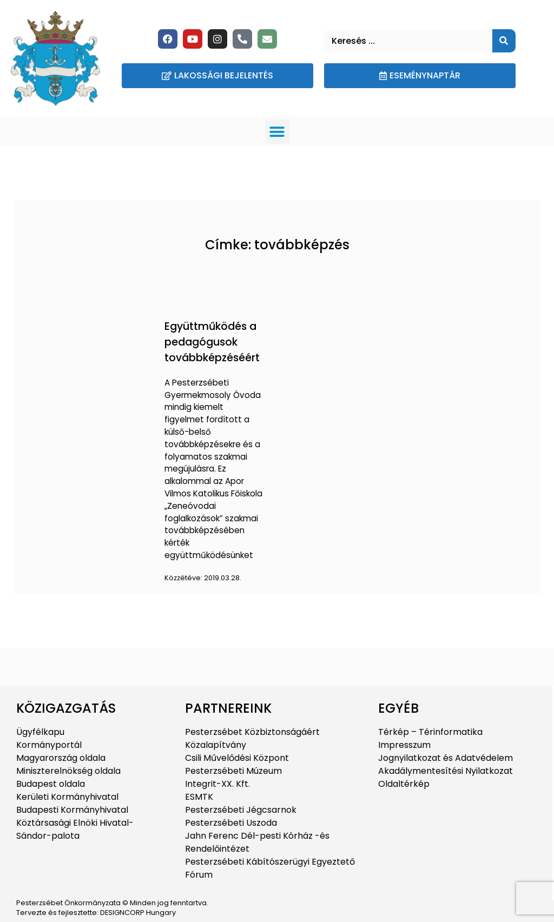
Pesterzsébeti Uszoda (231, 823)
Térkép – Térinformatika (430, 732)
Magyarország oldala (60, 758)
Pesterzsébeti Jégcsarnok (240, 810)
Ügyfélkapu (40, 732)
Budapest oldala (50, 784)
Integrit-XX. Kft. (217, 784)
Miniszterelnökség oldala (68, 771)
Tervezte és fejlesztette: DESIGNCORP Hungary (96, 912)
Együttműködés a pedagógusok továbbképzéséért (212, 342)
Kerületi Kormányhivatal (67, 797)
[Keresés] (504, 40)
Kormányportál (49, 745)
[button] (277, 132)
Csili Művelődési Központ (237, 758)
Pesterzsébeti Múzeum (233, 771)
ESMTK (199, 797)
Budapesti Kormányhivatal (72, 810)
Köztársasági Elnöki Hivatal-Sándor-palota (75, 829)
